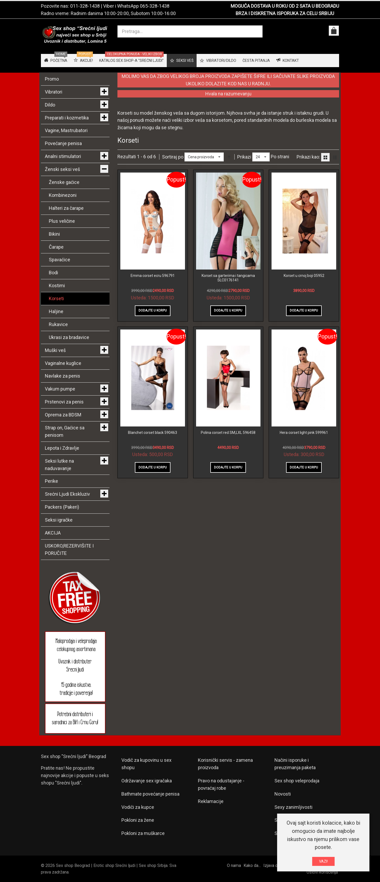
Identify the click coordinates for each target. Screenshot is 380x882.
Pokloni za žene (137, 820)
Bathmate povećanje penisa (150, 794)
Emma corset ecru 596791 (153, 275)
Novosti (282, 794)
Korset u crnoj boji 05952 (304, 275)
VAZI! (323, 861)
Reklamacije (211, 801)
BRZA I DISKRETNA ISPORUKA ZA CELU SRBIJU (285, 13)
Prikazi (244, 157)
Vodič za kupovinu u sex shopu (146, 763)
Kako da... (252, 865)
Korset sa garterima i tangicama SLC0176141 (228, 277)
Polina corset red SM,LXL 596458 (228, 432)
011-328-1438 (85, 6)
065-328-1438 (154, 6)
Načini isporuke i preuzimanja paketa (295, 763)
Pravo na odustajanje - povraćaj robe (221, 784)
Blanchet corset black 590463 (152, 432)
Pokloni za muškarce (143, 833)
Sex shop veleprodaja (296, 780)
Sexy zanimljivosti (293, 807)
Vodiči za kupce (137, 807)
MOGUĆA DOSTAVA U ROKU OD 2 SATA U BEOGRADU (285, 6)
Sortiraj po (172, 157)
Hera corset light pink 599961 (304, 432)
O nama (234, 865)
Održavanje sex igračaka (146, 780)
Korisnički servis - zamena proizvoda (225, 763)
